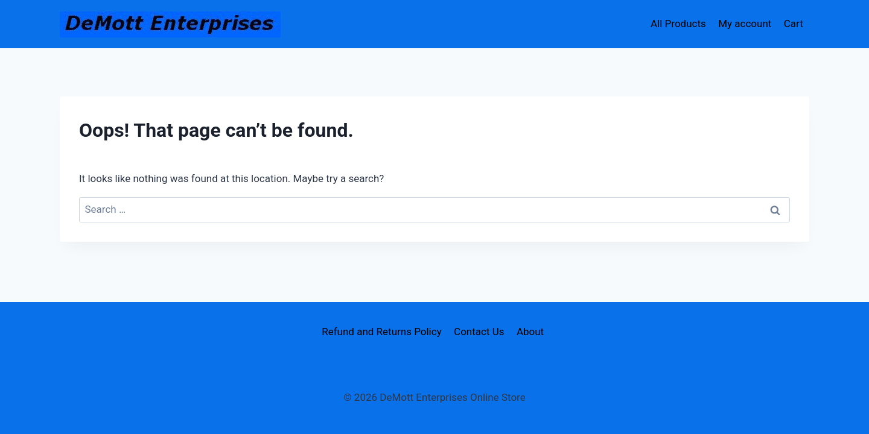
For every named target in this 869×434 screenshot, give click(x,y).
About (530, 332)
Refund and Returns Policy (382, 332)
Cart (793, 23)
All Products (678, 23)
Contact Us (479, 332)
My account (744, 23)
